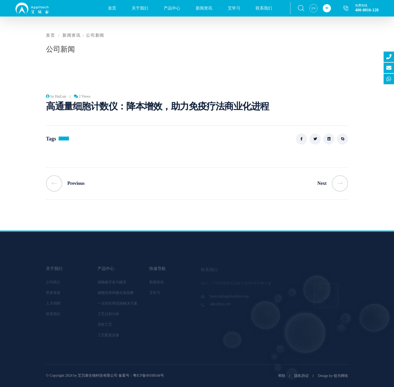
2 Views (82, 96)
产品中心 (172, 8)
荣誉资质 (53, 294)
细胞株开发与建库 (112, 284)
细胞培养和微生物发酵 (116, 294)
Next (332, 183)
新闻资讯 (204, 8)
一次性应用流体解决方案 (117, 305)
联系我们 (264, 8)
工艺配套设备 (108, 337)
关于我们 (140, 8)
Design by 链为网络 (333, 376)
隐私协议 (301, 376)
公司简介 (53, 284)
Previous (65, 183)
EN (313, 8)
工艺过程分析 (108, 316)
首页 (112, 8)
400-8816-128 (367, 10)
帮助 (281, 376)
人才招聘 (53, 305)
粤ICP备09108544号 (148, 375)
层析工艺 (105, 326)
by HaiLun (56, 96)
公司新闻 (95, 35)
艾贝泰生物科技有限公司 (97, 375)
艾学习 (234, 8)
